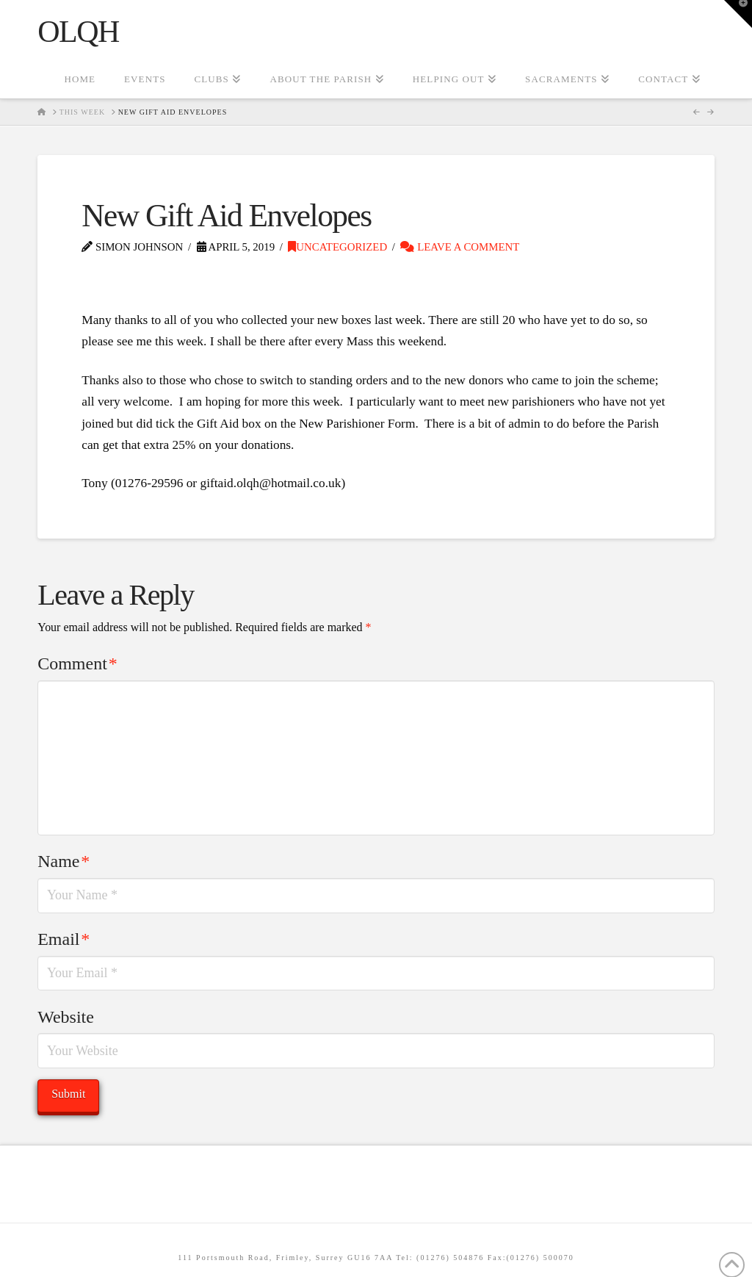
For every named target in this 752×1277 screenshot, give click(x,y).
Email (63, 939)
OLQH (78, 31)
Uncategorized (337, 247)
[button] (738, 14)
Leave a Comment (459, 247)
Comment (77, 663)
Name (63, 861)
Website (65, 1016)
